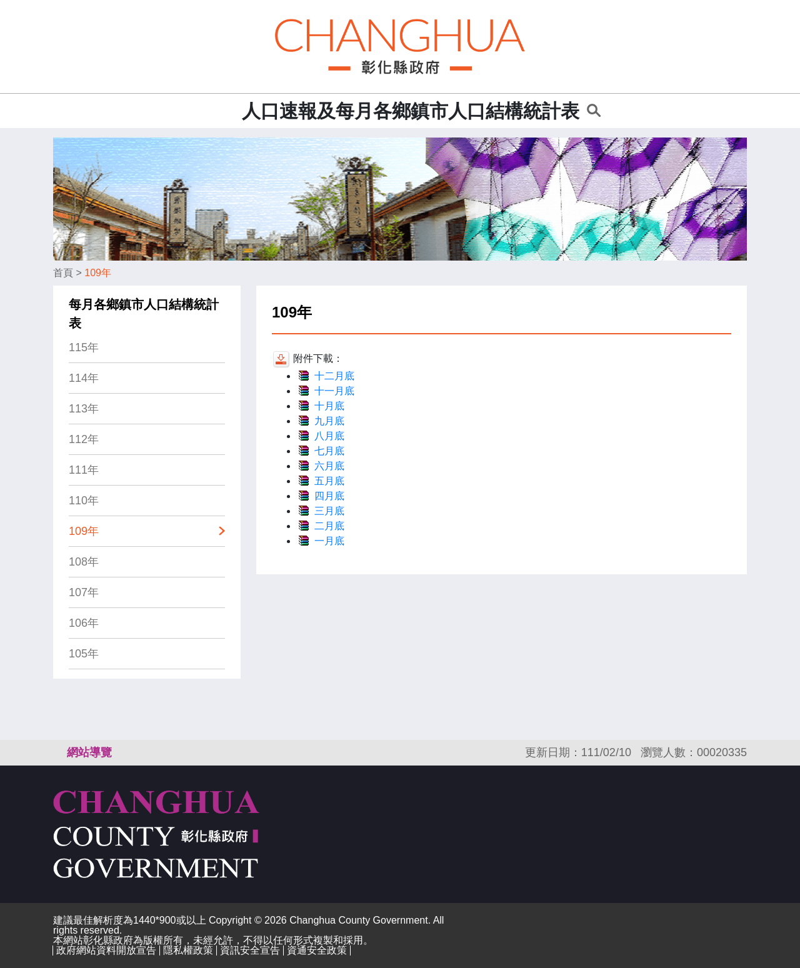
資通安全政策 (317, 950)
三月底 (329, 511)
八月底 (329, 436)
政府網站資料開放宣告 (106, 950)
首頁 (63, 272)
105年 (84, 653)
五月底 (329, 481)
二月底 (329, 526)
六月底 (329, 466)
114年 (84, 378)
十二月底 (334, 376)
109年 (97, 272)
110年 (84, 500)
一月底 (329, 541)
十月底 (329, 406)
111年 (84, 470)
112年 (84, 439)
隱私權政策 (188, 950)
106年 (84, 623)
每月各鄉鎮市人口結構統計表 (144, 313)
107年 (84, 592)
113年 (84, 408)
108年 (84, 562)
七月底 (329, 451)
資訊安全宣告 (250, 950)
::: (228, 111)
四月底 (329, 496)
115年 (84, 347)
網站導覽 (89, 752)
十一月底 (334, 391)
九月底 (329, 421)
